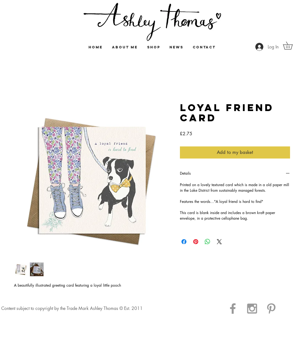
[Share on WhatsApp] (207, 241)
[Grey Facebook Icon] (233, 308)
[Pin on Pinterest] (195, 241)
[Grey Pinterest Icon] (271, 308)
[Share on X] (219, 241)
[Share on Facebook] (184, 241)
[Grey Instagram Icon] (252, 308)
